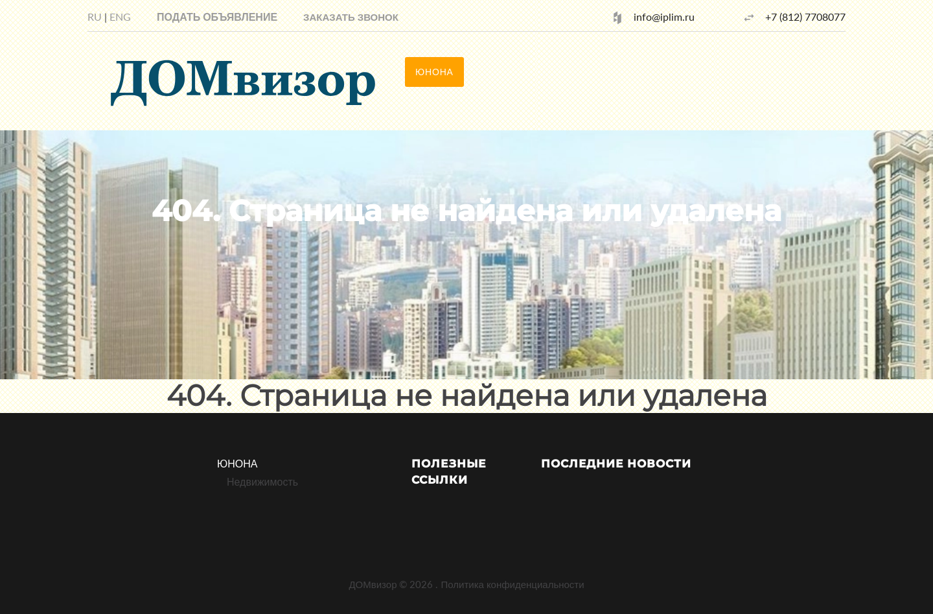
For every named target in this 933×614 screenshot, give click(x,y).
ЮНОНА (237, 463)
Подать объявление (217, 16)
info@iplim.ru (664, 16)
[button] (350, 16)
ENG (120, 16)
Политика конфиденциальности (512, 584)
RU (94, 16)
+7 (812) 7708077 (805, 16)
